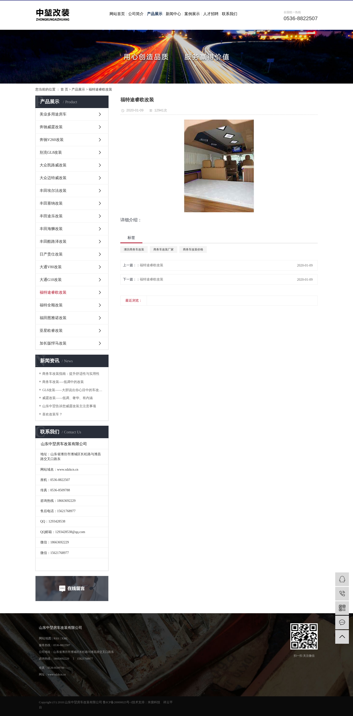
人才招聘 (211, 14)
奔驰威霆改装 (51, 127)
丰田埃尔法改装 (53, 190)
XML (64, 638)
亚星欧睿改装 (51, 330)
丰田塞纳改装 (51, 203)
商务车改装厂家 (163, 249)
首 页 (64, 89)
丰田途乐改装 (51, 216)
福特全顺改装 (51, 305)
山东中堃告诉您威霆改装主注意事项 (69, 406)
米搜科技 (154, 702)
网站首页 (117, 14)
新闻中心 (173, 14)
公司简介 (136, 14)
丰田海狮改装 (51, 229)
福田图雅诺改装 (53, 318)
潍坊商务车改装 (134, 249)
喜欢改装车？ (52, 414)
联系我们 (229, 14)
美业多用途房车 (53, 114)
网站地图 (45, 638)
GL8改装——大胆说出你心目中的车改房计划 (73, 390)
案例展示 (192, 14)
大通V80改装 (51, 267)
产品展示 (154, 14)
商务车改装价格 (193, 249)
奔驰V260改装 (52, 140)
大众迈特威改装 (53, 178)
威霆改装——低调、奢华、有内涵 (67, 398)
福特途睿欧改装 (100, 89)
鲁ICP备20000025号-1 (117, 702)
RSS (56, 638)
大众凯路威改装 (53, 165)
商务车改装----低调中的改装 (63, 382)
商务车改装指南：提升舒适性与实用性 (70, 374)
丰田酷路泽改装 (53, 241)
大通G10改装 (51, 280)
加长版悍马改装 (53, 343)
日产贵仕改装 (51, 254)
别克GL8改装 (51, 152)
